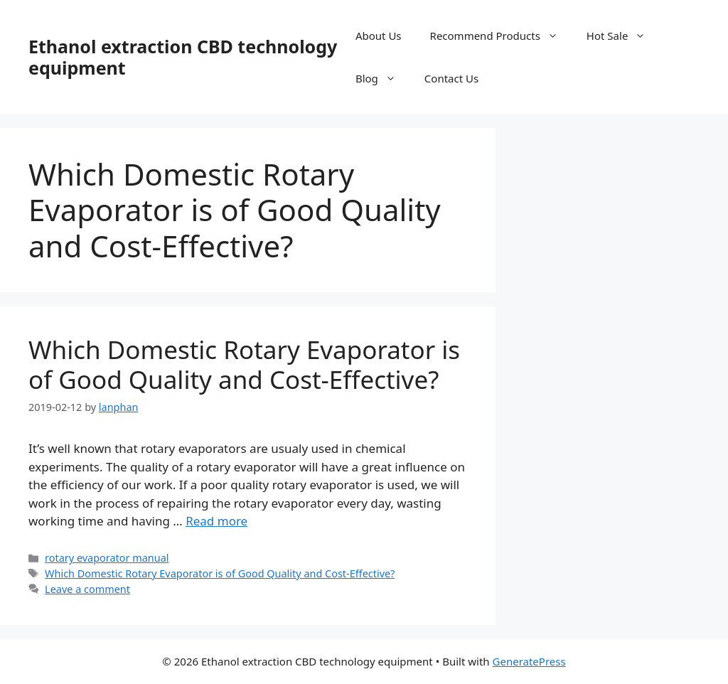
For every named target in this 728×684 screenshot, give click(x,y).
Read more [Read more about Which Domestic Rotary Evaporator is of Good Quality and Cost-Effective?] (216, 521)
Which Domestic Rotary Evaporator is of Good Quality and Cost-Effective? (244, 364)
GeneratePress (529, 661)
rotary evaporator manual (106, 558)
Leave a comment (87, 589)
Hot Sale (623, 35)
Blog (382, 78)
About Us (378, 35)
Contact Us (451, 78)
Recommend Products (501, 35)
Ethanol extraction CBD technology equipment (182, 57)
